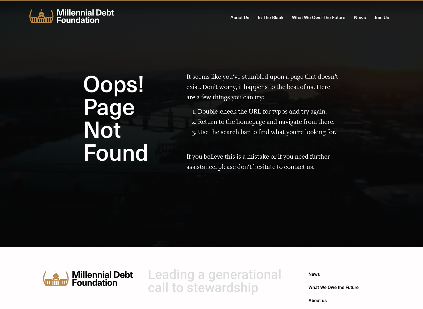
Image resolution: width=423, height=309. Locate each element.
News (360, 17)
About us (239, 17)
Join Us (381, 17)
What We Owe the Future (318, 17)
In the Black (270, 17)
